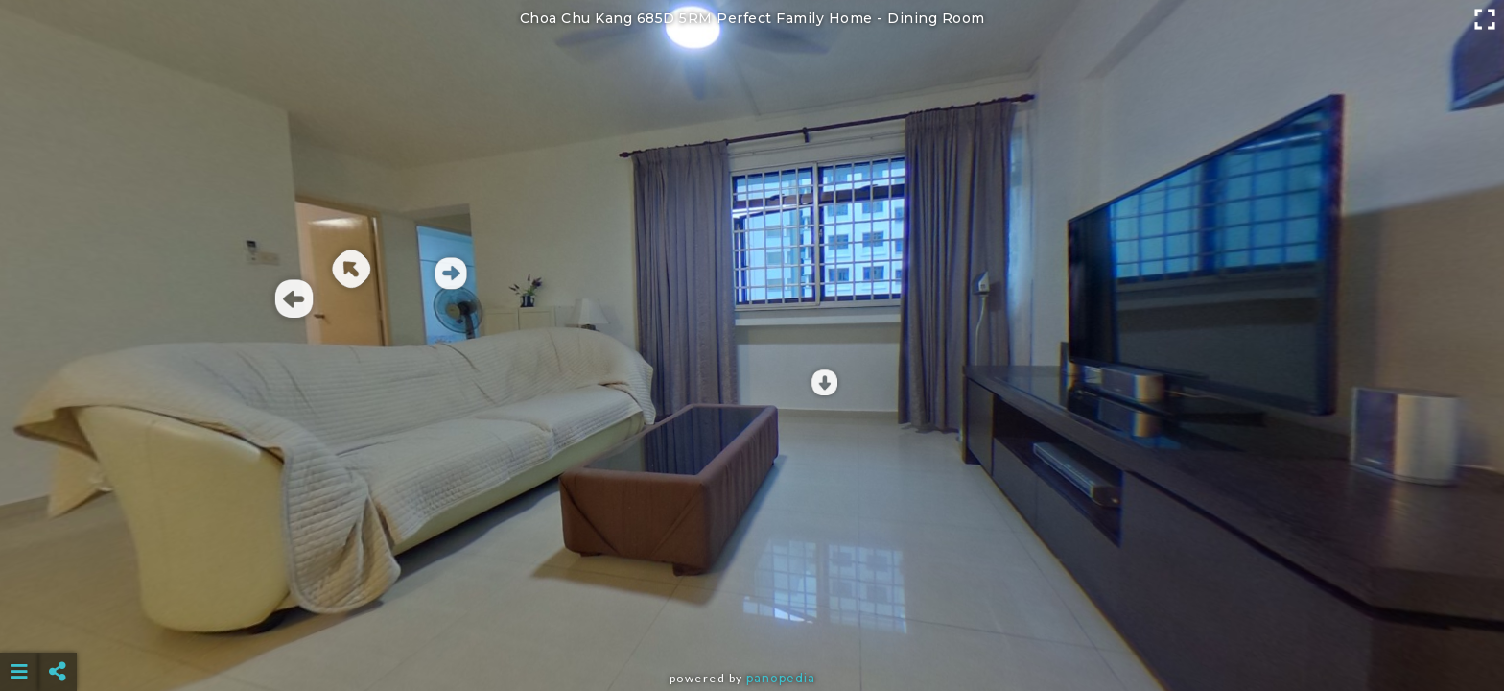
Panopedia (780, 678)
